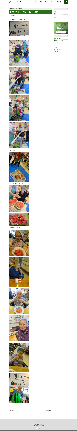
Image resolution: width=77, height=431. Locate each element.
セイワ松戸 (56, 51)
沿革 (55, 17)
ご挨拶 (55, 11)
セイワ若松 (56, 42)
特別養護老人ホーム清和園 (58, 40)
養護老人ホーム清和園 (57, 38)
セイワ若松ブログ (17, 5)
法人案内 (35, 1)
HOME (10, 5)
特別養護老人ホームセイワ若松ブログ (26, 5)
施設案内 (46, 1)
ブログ (13, 5)
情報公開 (40, 1)
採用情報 (51, 1)
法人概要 (55, 15)
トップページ (29, 1)
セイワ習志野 (56, 45)
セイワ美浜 (56, 47)
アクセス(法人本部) (57, 19)
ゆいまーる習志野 (57, 49)
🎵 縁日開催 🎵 (48, 410)
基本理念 (55, 13)
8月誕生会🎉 (12, 410)
